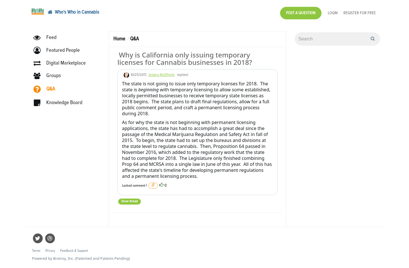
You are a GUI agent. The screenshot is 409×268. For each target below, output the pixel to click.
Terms (36, 251)
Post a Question (301, 13)
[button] (59, 50)
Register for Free (359, 13)
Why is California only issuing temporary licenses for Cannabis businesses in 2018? (185, 58)
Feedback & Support (74, 251)
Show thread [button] (129, 201)
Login (333, 13)
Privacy (50, 251)
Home (119, 39)
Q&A (134, 39)
